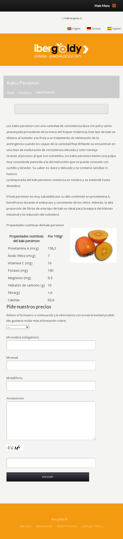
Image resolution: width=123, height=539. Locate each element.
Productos (25, 92)
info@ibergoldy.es (72, 18)
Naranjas (26, 526)
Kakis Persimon (67, 526)
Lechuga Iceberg (92, 526)
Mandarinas (44, 526)
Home (11, 92)
